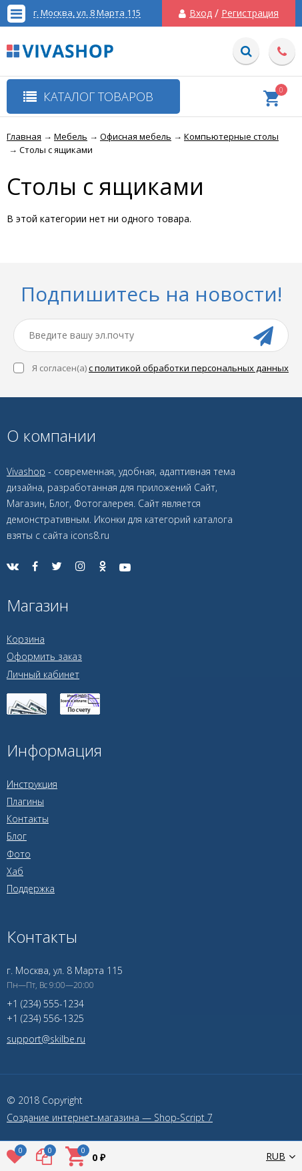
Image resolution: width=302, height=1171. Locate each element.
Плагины (25, 801)
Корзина (26, 639)
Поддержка (31, 888)
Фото (19, 854)
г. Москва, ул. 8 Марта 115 (87, 13)
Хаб (15, 871)
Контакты (28, 818)
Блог (17, 836)
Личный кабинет (43, 674)
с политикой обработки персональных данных (189, 368)
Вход (200, 13)
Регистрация (250, 13)
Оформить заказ (44, 656)
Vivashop (26, 471)
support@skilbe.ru (46, 1039)
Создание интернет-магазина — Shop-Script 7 (110, 1117)
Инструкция (32, 784)
